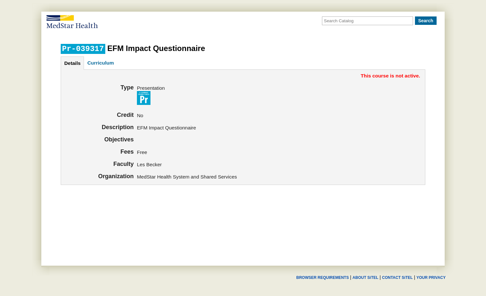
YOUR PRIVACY (431, 277)
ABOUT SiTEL (365, 277)
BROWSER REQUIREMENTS (322, 277)
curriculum (100, 63)
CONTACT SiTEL (397, 277)
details (72, 63)
